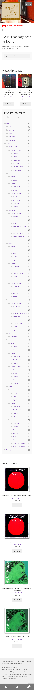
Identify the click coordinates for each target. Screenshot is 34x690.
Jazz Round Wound (18, 237)
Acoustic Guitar (12, 147)
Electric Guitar (12, 300)
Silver (14, 253)
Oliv (14, 416)
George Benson (17, 310)
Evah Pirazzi (16, 187)
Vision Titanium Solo (19, 446)
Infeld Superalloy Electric (20, 313)
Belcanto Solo (17, 200)
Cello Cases (11, 130)
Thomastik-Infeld (16, 150)
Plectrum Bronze (18, 167)
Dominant (16, 203)
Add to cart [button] (8, 103)
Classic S (15, 157)
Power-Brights (17, 323)
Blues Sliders (16, 306)
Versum (15, 296)
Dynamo (15, 426)
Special (15, 257)
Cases (8, 123)
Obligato (15, 190)
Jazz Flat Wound (18, 233)
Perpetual (16, 280)
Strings (8, 143)
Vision (14, 380)
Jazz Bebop (16, 160)
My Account (5, 687)
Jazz (14, 230)
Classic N (15, 153)
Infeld (14, 223)
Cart (27, 685)
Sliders (15, 326)
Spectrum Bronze (18, 170)
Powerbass (16, 240)
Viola (9, 340)
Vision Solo (16, 383)
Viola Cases (11, 137)
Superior (15, 260)
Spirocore (16, 207)
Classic (15, 180)
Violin (10, 386)
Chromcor (16, 266)
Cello (10, 243)
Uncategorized (10, 450)
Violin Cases (11, 140)
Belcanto (15, 197)
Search (17, 687)
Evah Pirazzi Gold (18, 273)
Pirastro (13, 183)
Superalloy (16, 330)
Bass (9, 173)
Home (5, 30)
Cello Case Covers (13, 127)
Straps (10, 133)
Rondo (15, 290)
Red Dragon (14, 336)
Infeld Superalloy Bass (19, 227)
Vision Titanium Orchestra (20, 443)
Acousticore (16, 220)
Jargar (13, 177)
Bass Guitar (11, 210)
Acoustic (15, 217)
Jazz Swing (16, 163)
